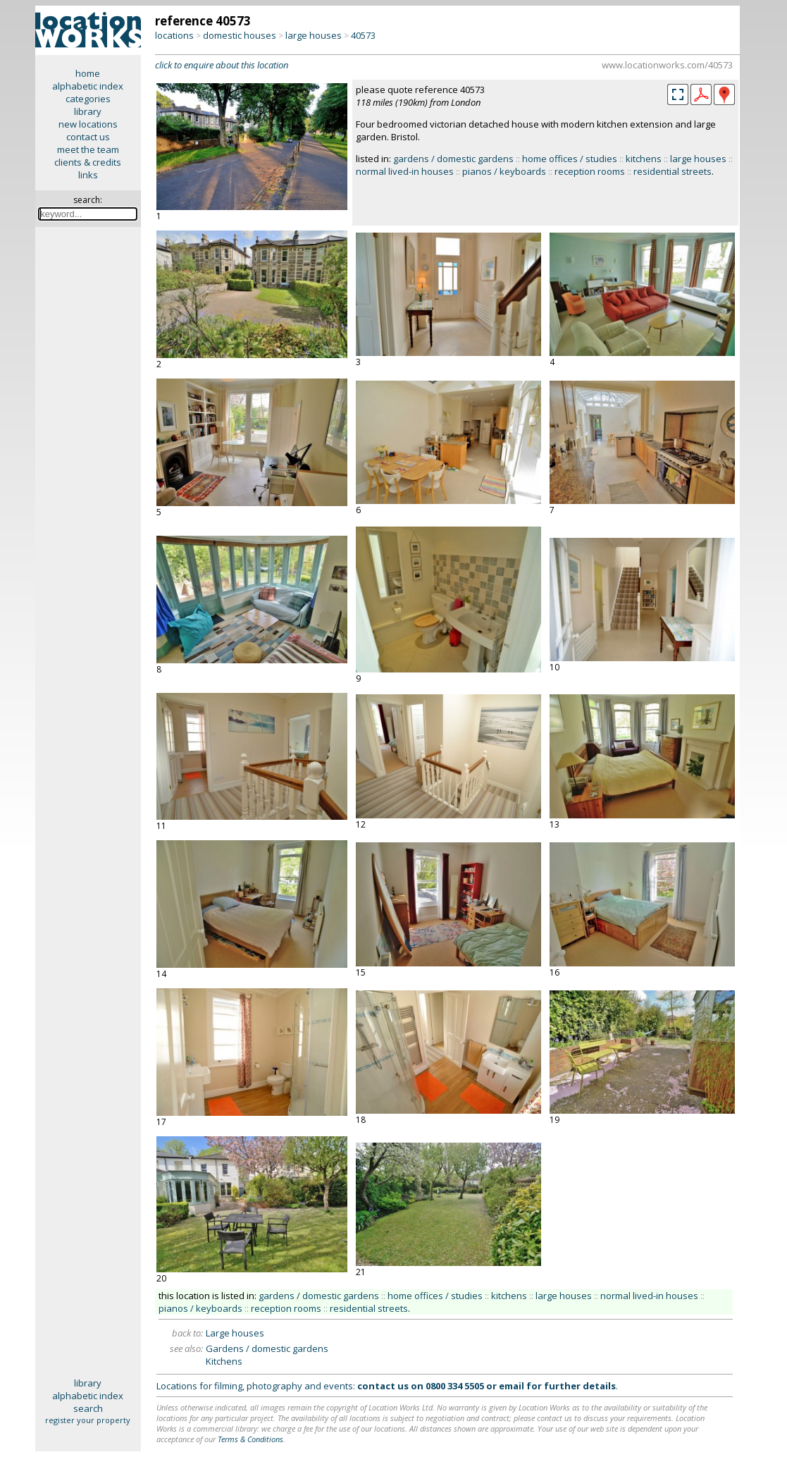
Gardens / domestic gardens (267, 1348)
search (88, 1408)
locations (174, 35)
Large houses (235, 1333)
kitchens (644, 158)
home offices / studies (569, 158)
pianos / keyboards (504, 171)
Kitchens (224, 1361)
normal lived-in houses (405, 171)
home (87, 73)
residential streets (672, 171)
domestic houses (239, 35)
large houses (313, 35)
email (511, 1385)
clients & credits (87, 162)
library (87, 111)
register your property (87, 1420)
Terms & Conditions (250, 1439)
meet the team (88, 149)
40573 (363, 35)
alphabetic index (87, 86)
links (88, 174)
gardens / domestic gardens (453, 158)
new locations (88, 124)
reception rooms (589, 171)
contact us (88, 136)
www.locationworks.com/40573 (667, 65)
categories (88, 98)
